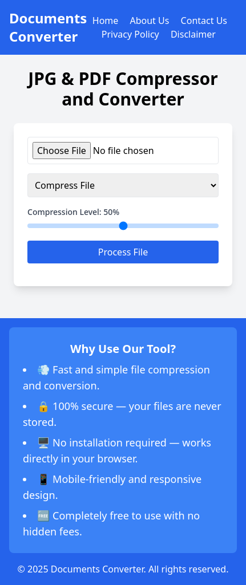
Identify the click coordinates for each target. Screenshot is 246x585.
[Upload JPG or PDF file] (123, 150)
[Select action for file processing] (123, 185)
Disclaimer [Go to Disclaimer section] (193, 34)
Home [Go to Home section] (105, 20)
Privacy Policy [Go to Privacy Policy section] (130, 34)
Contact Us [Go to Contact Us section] (204, 20)
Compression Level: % (73, 211)
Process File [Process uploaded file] (123, 252)
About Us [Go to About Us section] (149, 20)
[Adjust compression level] (123, 226)
